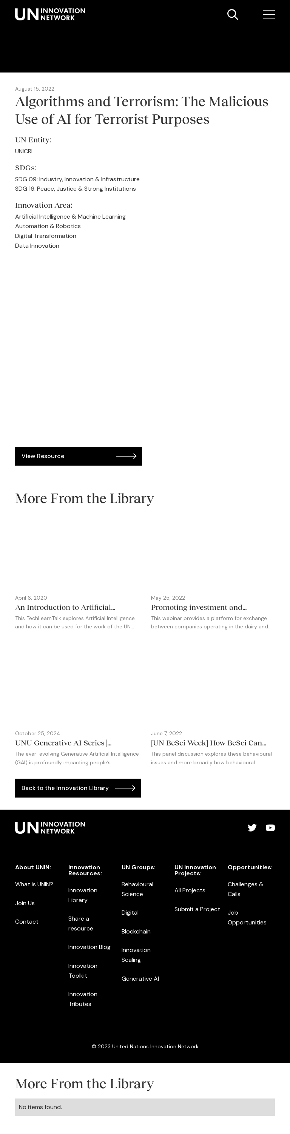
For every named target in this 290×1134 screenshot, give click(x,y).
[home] (50, 14)
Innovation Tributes (82, 999)
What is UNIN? (34, 884)
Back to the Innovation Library (65, 788)
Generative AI (140, 979)
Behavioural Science (137, 889)
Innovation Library (82, 895)
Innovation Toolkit (82, 971)
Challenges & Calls (246, 889)
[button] (269, 15)
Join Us (25, 903)
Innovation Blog (89, 947)
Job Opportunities (247, 917)
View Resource (43, 456)
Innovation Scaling (136, 955)
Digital (130, 912)
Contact (27, 922)
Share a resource (80, 923)
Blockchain (136, 931)
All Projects (189, 890)
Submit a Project (197, 909)
